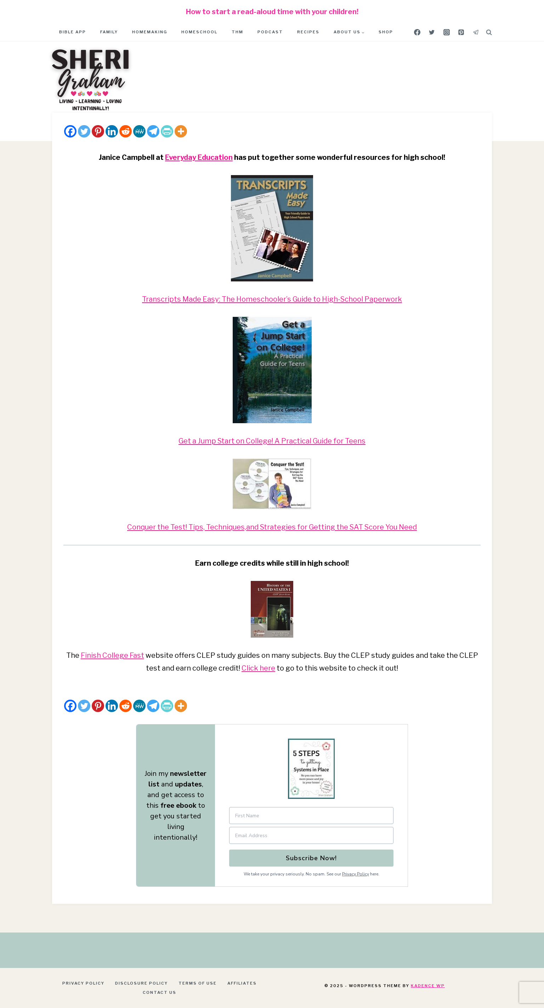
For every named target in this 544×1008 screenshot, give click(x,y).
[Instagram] (446, 32)
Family (109, 31)
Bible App (72, 31)
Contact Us (159, 992)
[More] (181, 131)
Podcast (270, 31)
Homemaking (149, 31)
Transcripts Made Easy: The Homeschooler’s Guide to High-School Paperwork (272, 299)
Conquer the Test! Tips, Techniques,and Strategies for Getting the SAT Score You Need (272, 527)
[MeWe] (139, 131)
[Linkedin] (112, 131)
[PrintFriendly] (167, 131)
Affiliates (242, 983)
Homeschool (199, 31)
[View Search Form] (489, 32)
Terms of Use (197, 983)
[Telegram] (476, 32)
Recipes (308, 31)
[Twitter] (431, 32)
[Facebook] (417, 32)
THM (237, 31)
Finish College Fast (112, 655)
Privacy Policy (355, 874)
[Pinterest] (461, 32)
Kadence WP (428, 985)
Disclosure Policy (141, 983)
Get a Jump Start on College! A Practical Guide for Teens (272, 441)
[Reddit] (125, 131)
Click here (258, 668)
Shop (386, 31)
